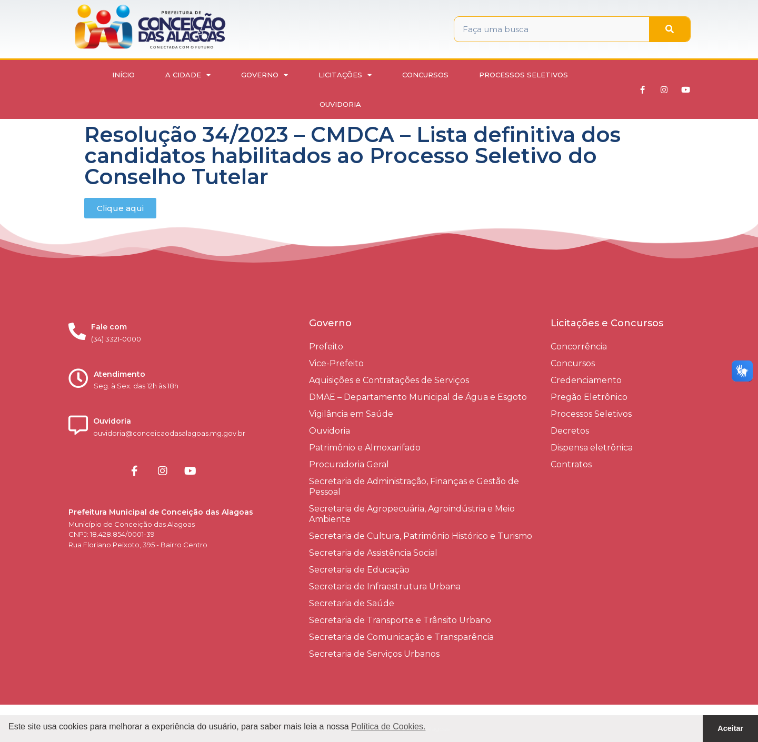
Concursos (425, 75)
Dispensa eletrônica (592, 448)
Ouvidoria (340, 104)
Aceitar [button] (730, 728)
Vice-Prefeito (336, 363)
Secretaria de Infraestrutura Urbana (385, 586)
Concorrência (579, 347)
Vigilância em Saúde (351, 414)
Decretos (570, 431)
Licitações (345, 75)
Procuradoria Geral (349, 464)
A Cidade (188, 75)
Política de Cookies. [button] (388, 726)
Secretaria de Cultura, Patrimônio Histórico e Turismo (420, 536)
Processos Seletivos (523, 75)
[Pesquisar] (669, 29)
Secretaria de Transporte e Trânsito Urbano (400, 620)
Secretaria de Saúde (351, 603)
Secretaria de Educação (359, 570)
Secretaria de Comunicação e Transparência (401, 637)
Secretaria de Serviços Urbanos (374, 654)
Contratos (571, 464)
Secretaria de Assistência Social (373, 553)
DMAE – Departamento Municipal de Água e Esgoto (418, 397)
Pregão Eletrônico (589, 397)
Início (123, 75)
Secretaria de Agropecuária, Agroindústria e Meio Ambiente (412, 514)
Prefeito (326, 347)
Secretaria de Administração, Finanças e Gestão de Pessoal (414, 486)
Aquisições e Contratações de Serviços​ (389, 380)
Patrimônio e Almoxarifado (365, 448)
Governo (264, 75)
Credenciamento (586, 380)
